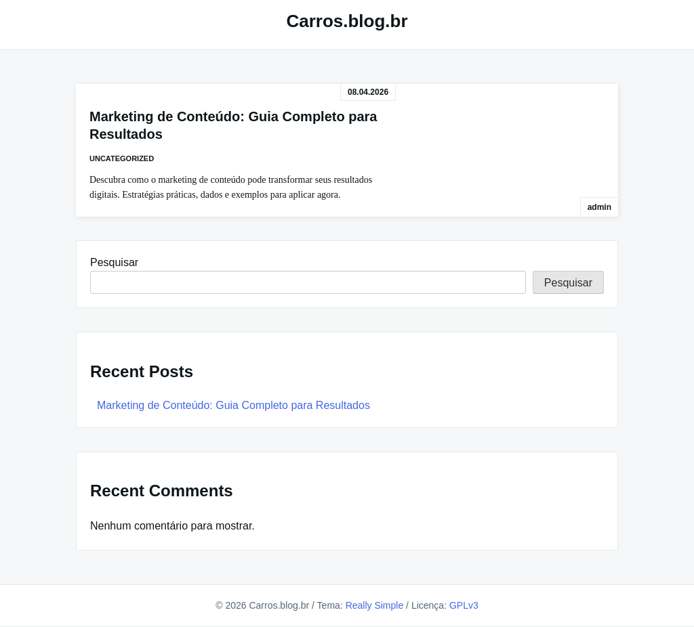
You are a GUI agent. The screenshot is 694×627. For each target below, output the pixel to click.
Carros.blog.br (346, 21)
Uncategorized (121, 158)
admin (599, 207)
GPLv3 (463, 605)
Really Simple (375, 605)
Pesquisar (114, 262)
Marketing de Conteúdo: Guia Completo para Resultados (233, 405)
